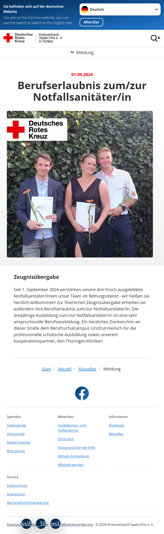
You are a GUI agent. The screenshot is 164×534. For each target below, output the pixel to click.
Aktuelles (116, 434)
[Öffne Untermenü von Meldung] (82, 52)
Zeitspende (16, 434)
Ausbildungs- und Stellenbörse (72, 428)
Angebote (116, 425)
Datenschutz (17, 485)
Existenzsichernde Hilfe (76, 447)
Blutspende (16, 451)
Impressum (16, 494)
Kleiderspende (18, 442)
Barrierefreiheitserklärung (28, 502)
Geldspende (16, 425)
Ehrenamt (66, 439)
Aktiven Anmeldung (73, 456)
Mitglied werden (71, 464)
